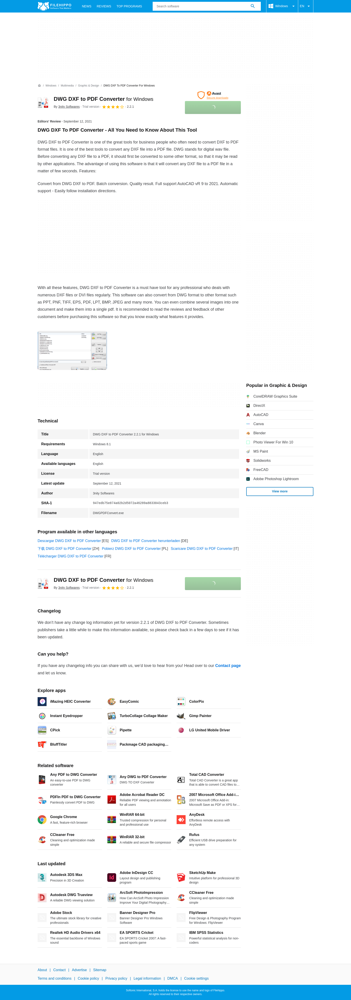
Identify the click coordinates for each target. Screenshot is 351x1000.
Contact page (228, 665)
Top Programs (129, 6)
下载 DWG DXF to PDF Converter (65, 549)
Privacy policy (116, 978)
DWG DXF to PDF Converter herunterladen (145, 541)
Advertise (79, 970)
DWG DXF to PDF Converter (103, 99)
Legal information (147, 978)
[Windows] (50, 86)
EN (305, 6)
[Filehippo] (54, 6)
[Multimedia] (67, 86)
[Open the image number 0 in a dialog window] (72, 350)
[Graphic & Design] (88, 86)
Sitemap (99, 970)
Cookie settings (196, 978)
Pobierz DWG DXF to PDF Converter (131, 549)
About (42, 970)
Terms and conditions (54, 978)
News (86, 6)
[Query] (207, 6)
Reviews (104, 6)
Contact (59, 970)
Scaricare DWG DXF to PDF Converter (202, 549)
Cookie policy (88, 978)
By (67, 106)
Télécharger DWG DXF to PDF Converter (70, 556)
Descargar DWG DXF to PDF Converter (69, 541)
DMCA (172, 978)
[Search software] (252, 6)
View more (280, 491)
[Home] (39, 86)
